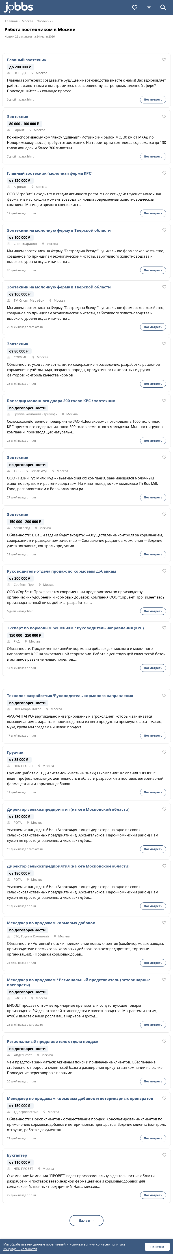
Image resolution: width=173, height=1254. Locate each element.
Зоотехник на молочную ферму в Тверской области (59, 230)
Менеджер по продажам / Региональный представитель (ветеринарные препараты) (79, 982)
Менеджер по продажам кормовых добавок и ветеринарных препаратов (80, 1098)
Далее (84, 1220)
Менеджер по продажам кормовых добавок (51, 922)
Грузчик (15, 752)
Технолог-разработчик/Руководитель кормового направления (70, 695)
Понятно (157, 1247)
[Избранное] (134, 7)
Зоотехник (17, 116)
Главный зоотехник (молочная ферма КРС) (50, 173)
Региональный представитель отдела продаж (52, 1041)
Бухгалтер (17, 1155)
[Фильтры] (149, 7)
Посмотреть (153, 99)
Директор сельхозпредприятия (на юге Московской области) (68, 809)
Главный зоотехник (27, 59)
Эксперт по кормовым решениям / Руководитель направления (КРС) (75, 628)
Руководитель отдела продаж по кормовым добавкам (61, 571)
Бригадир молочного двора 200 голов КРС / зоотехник (61, 400)
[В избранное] (164, 60)
